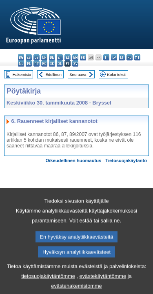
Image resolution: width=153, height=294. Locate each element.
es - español (29, 57)
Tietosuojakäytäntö (126, 160)
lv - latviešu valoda (114, 57)
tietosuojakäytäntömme (48, 284)
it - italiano (106, 57)
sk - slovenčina (52, 63)
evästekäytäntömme (103, 284)
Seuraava (77, 74)
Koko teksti (116, 74)
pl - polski (29, 63)
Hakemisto (22, 74)
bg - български (21, 57)
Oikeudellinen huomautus (74, 160)
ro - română (44, 63)
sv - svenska (75, 63)
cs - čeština (36, 57)
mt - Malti (137, 57)
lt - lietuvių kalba (122, 57)
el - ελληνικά (67, 57)
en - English (75, 57)
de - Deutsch (52, 57)
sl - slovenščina (60, 63)
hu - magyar (129, 57)
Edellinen (53, 74)
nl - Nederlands (21, 63)
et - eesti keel (60, 57)
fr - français (83, 57)
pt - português (36, 63)
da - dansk (44, 57)
